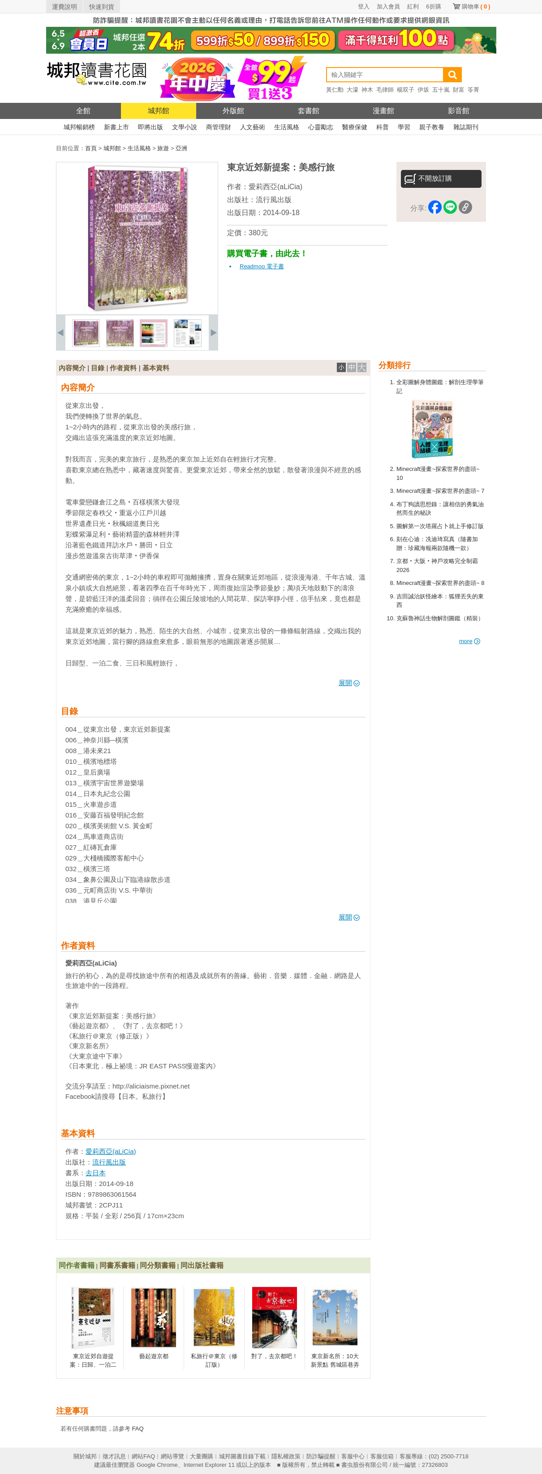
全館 (83, 110)
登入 (364, 6)
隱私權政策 (286, 1456)
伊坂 (423, 90)
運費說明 (64, 6)
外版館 (233, 110)
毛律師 (385, 90)
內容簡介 (72, 368)
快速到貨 (101, 6)
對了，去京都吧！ (274, 1356)
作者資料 (123, 368)
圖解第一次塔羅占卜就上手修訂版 (440, 526)
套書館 (308, 110)
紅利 (413, 6)
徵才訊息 (114, 1456)
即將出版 (150, 127)
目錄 (97, 368)
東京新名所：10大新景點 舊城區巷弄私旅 (335, 1365)
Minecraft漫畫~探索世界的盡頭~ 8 (440, 583)
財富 (459, 90)
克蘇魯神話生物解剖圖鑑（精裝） (440, 618)
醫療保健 (354, 127)
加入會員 (388, 6)
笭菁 (473, 90)
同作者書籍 (77, 1265)
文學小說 (184, 127)
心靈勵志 (320, 127)
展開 (349, 682)
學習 (404, 127)
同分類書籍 (158, 1265)
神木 (367, 90)
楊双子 (405, 90)
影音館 (458, 110)
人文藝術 (252, 127)
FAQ (138, 1428)
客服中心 (353, 1456)
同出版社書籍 (202, 1265)
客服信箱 (382, 1456)
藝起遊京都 (153, 1356)
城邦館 (158, 110)
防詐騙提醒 (321, 1456)
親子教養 (431, 127)
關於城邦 (85, 1456)
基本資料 (155, 368)
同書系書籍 (117, 1265)
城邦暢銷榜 (79, 127)
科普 (382, 127)
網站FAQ (143, 1456)
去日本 (96, 1173)
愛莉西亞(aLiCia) (275, 187)
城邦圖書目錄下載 (242, 1456)
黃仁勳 (335, 90)
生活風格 (286, 127)
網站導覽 (172, 1456)
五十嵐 (441, 90)
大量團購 (201, 1456)
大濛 (352, 90)
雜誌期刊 (465, 127)
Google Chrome (157, 1464)
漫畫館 (383, 110)
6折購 (433, 6)
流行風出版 (274, 199)
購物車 (476, 6)
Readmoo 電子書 (262, 266)
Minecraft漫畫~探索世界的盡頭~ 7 (440, 490)
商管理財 (218, 127)
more (469, 641)
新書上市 (116, 127)
